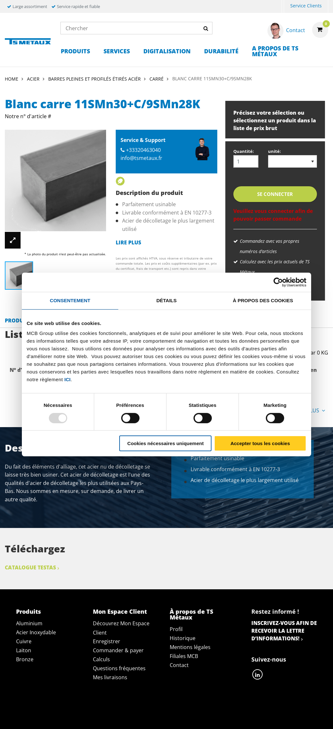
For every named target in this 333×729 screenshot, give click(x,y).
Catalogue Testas (30, 567)
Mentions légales (190, 647)
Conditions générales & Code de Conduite (210, 709)
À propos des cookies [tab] (263, 300)
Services (117, 51)
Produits (75, 51)
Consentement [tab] (70, 300)
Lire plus (128, 242)
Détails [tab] (166, 300)
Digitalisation (167, 51)
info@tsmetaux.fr (141, 158)
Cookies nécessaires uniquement (165, 443)
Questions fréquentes (119, 668)
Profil (176, 629)
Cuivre (24, 641)
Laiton (23, 650)
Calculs (101, 659)
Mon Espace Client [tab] (120, 611)
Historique (182, 638)
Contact (179, 665)
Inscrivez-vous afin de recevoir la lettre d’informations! (284, 630)
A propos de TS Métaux (275, 51)
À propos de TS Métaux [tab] (191, 614)
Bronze (24, 659)
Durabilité (221, 51)
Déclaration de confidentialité (100, 709)
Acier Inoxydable (36, 632)
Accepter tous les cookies (260, 443)
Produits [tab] (28, 611)
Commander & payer (118, 650)
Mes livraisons (110, 677)
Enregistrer (106, 641)
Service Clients (306, 6)
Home (11, 79)
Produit (16, 320)
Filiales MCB (184, 656)
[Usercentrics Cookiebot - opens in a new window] (278, 282)
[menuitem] (283, 6)
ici (67, 379)
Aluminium (29, 623)
